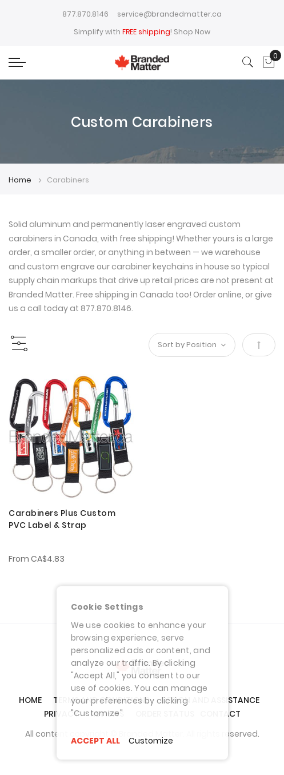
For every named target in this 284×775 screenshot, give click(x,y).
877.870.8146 (85, 14)
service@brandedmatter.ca (169, 14)
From (37, 559)
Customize (151, 740)
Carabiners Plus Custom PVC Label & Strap (62, 519)
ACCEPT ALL (95, 740)
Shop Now (192, 32)
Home (21, 179)
